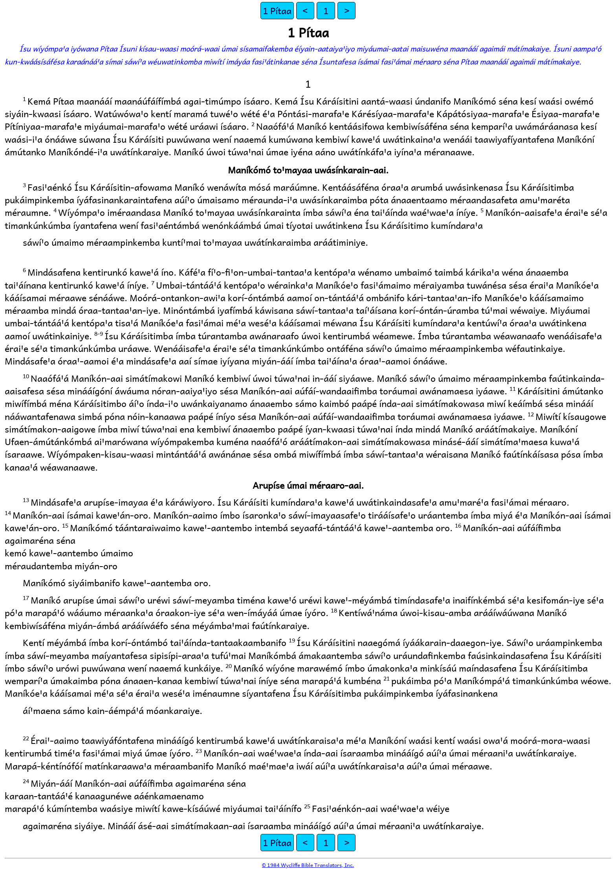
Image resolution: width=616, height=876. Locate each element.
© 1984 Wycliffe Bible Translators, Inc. (308, 865)
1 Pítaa (277, 10)
